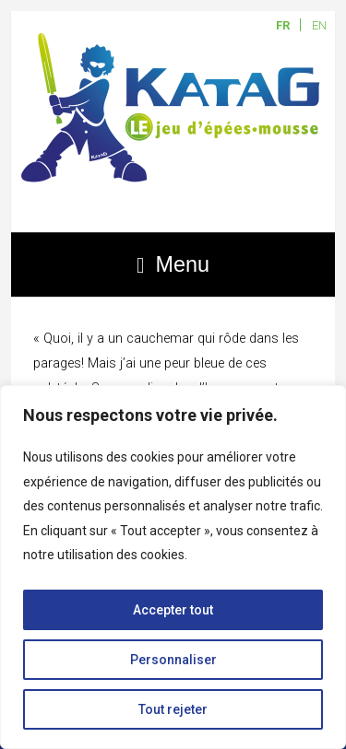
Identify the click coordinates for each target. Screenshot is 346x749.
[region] (173, 567)
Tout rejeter (173, 709)
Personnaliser (173, 659)
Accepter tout (173, 610)
